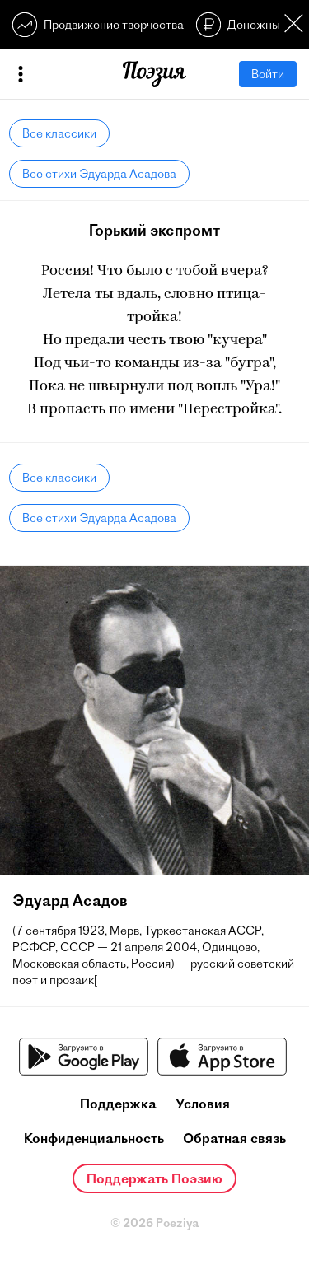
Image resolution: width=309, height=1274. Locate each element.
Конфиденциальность (94, 1138)
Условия (203, 1103)
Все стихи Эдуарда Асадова (99, 173)
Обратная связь (234, 1138)
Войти (267, 74)
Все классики (59, 133)
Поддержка (118, 1103)
